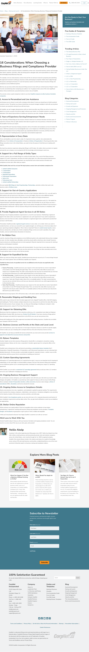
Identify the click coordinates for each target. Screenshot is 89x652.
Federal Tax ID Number (29, 314)
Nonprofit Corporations (9, 174)
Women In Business (71, 122)
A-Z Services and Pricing (34, 591)
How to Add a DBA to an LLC (74, 66)
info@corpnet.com (13, 609)
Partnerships (31, 185)
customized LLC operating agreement (26, 369)
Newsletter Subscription (71, 623)
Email (34, 542)
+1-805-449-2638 (18, 597)
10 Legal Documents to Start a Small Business (76, 55)
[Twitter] (39, 618)
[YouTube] (44, 618)
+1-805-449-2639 (16, 603)
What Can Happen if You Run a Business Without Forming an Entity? (19, 477)
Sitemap (61, 623)
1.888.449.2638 (75, 3)
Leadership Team (32, 589)
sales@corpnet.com (14, 611)
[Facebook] (42, 618)
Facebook (9, 411)
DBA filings (12, 185)
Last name (35, 534)
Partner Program (70, 119)
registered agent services (23, 224)
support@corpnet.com (15, 613)
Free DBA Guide (70, 41)
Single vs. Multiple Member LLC (74, 61)
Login (84, 3)
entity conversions (31, 382)
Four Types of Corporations (73, 59)
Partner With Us (53, 3)
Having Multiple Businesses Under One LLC (76, 70)
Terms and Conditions (16, 623)
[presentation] (41, 555)
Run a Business (28, 3)
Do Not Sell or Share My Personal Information (45, 623)
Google (2, 411)
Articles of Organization (35, 141)
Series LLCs (6, 178)
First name (35, 525)
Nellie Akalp (16, 429)
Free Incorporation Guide (72, 36)
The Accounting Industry (71, 599)
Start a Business (18, 3)
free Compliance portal (15, 397)
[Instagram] (50, 618)
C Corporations (7, 170)
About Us (30, 587)
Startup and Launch (14, 11)
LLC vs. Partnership (71, 81)
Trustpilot (50, 409)
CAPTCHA (32, 551)
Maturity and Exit (70, 114)
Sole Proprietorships (22, 185)
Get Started (63, 2)
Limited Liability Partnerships (10, 182)
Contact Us (30, 605)
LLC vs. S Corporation (72, 86)
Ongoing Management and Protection (76, 109)
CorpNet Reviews (32, 599)
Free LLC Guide (70, 39)
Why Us (45, 3)
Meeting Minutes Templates (53, 599)
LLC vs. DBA (69, 76)
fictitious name (13, 187)
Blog (6, 11)
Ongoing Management (71, 593)
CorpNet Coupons (32, 601)
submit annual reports (46, 228)
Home (1, 11)
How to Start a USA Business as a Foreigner (75, 90)
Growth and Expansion (72, 106)
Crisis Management (71, 111)
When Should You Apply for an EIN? (43, 476)
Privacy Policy (27, 623)
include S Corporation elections (17, 382)
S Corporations (6, 172)
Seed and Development (72, 101)
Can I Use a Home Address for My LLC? (76, 64)
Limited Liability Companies (10, 169)
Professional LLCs (7, 180)
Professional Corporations (9, 176)
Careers (30, 603)
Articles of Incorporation (16, 141)
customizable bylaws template (40, 348)
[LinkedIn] (47, 618)
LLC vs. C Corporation (72, 84)
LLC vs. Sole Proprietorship (73, 79)
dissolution (14, 384)
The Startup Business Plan (73, 51)
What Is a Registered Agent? (73, 74)
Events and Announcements (73, 117)
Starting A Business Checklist (74, 34)
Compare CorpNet (32, 597)
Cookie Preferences (45, 627)
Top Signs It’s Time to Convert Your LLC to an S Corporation (68, 477)
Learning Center (37, 3)
